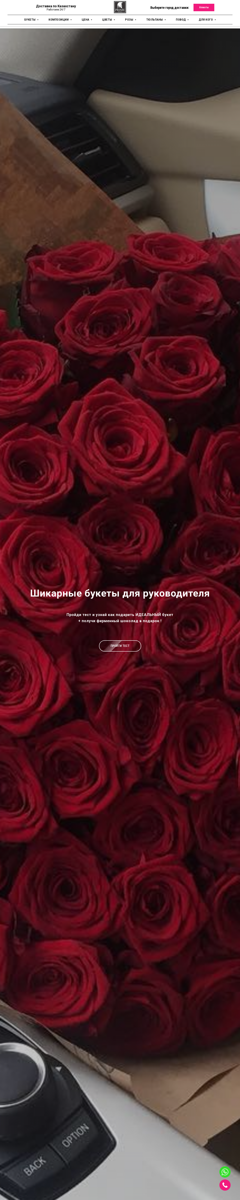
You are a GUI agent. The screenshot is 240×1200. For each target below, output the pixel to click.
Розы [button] (129, 19)
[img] (225, 1185)
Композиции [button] (59, 19)
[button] (120, 646)
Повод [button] (181, 19)
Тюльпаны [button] (155, 19)
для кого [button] (206, 19)
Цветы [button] (107, 19)
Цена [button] (86, 19)
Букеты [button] (30, 19)
